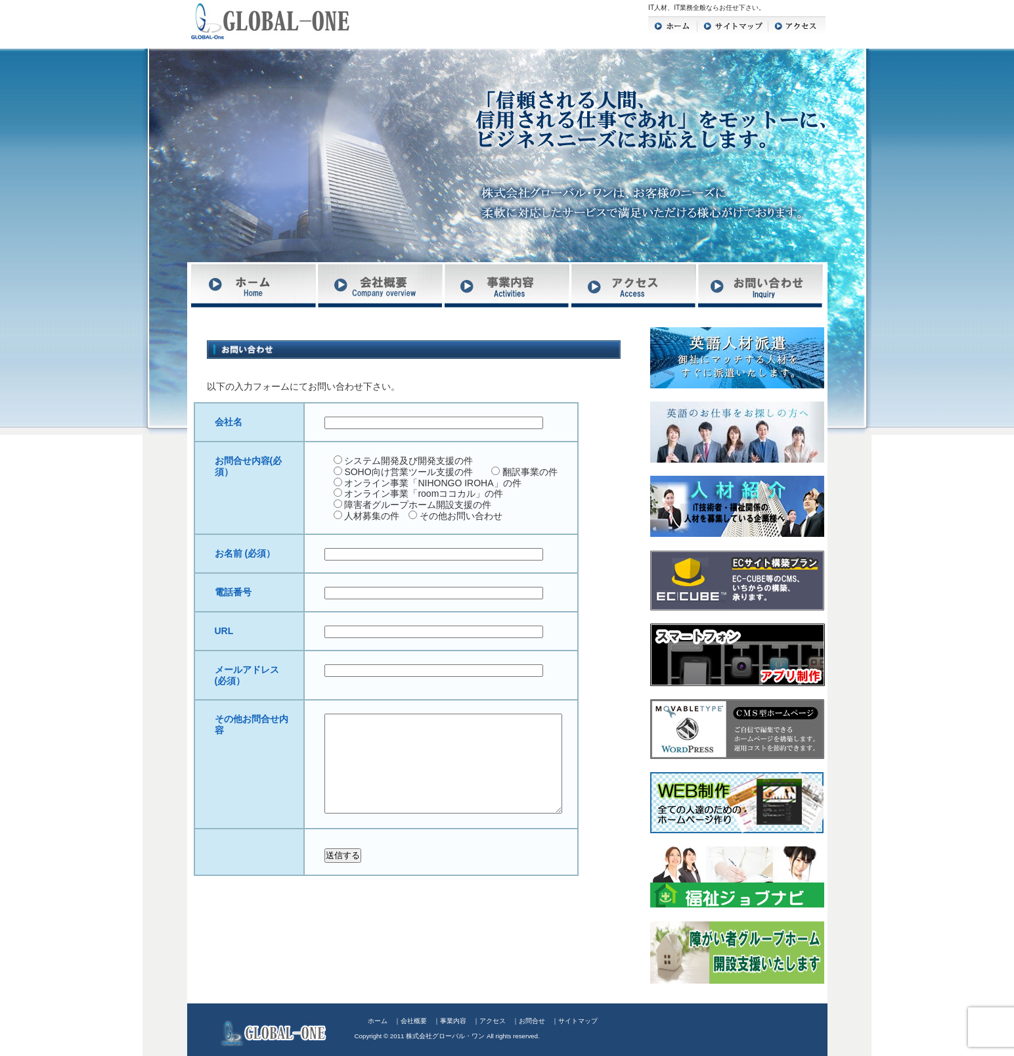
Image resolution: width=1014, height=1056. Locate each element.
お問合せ (532, 1020)
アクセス (492, 1020)
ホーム (377, 1020)
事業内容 (453, 1020)
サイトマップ (578, 1020)
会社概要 (414, 1020)
